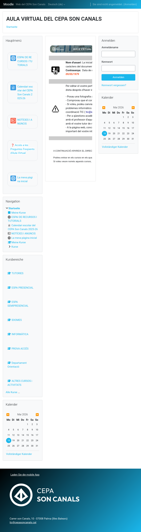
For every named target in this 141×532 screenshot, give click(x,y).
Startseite (11, 26)
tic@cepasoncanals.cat (23, 522)
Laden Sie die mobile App (25, 474)
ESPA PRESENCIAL (20, 287)
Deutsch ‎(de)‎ (55, 4)
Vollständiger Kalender (19, 454)
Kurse (14, 246)
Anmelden (130, 4)
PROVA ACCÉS (18, 348)
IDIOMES (14, 320)
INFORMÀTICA (17, 334)
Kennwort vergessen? (114, 85)
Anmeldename (110, 47)
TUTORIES (15, 273)
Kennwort (107, 61)
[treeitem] (22, 227)
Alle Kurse (11, 392)
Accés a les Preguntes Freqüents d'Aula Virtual (22, 149)
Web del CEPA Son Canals (30, 4)
